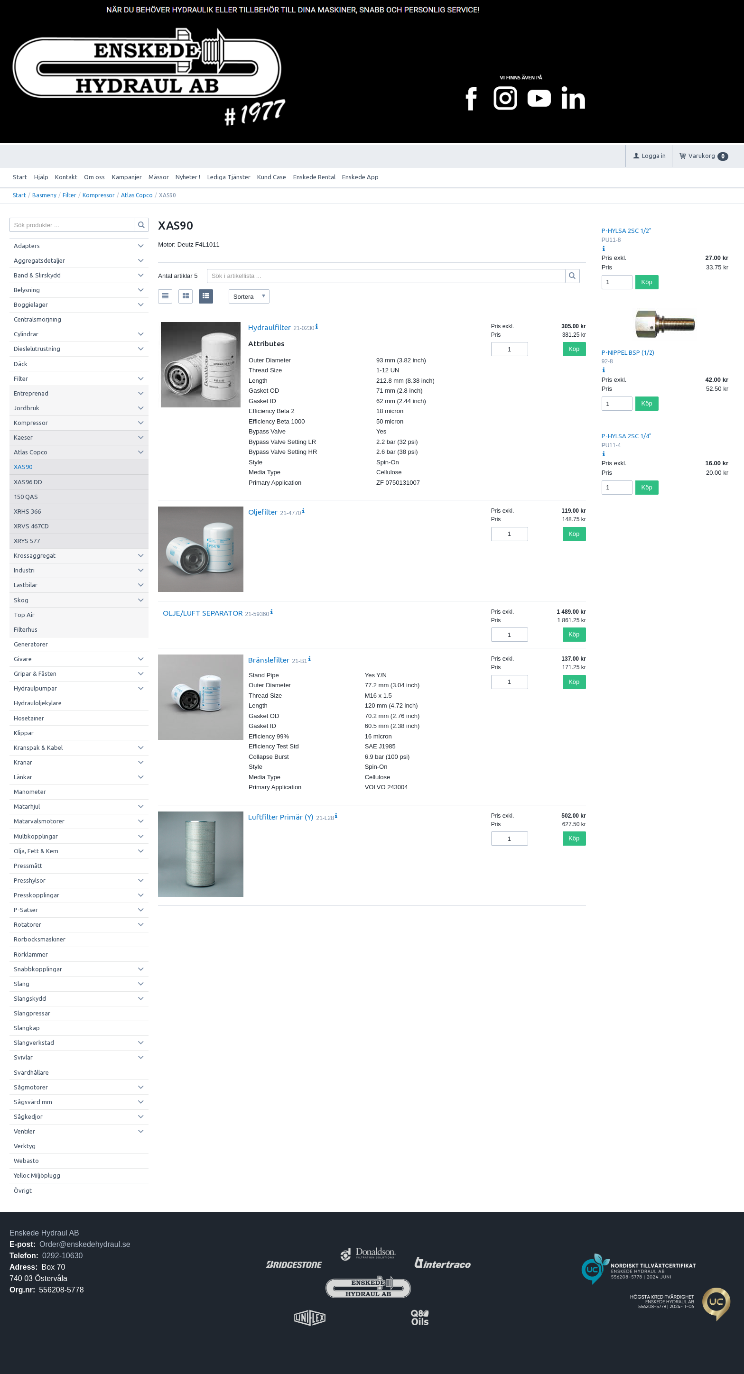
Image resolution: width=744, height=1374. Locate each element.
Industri (24, 570)
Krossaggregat (35, 555)
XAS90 (23, 466)
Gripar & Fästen (35, 673)
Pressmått (28, 865)
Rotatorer (27, 924)
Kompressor (99, 195)
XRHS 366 (27, 511)
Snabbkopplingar (38, 969)
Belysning (27, 289)
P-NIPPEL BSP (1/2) (628, 352)
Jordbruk (26, 408)
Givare (23, 658)
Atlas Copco (137, 195)
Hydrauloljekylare (38, 703)
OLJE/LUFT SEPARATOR (202, 613)
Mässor (159, 177)
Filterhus (25, 629)
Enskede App (360, 177)
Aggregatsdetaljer (39, 260)
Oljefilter (263, 511)
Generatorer (31, 644)
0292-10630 (62, 1256)
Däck (21, 363)
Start (20, 177)
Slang (21, 983)
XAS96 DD (28, 482)
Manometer (30, 791)
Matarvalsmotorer (39, 821)
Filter (69, 195)
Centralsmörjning (37, 319)
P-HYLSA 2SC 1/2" (626, 230)
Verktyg (25, 1146)
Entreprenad (31, 393)
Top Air (24, 614)
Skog (21, 600)
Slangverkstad (34, 1042)
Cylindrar (26, 334)
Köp (573, 348)
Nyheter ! (188, 177)
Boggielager (31, 304)
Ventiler (24, 1131)
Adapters (27, 245)
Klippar (24, 732)
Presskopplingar (36, 895)
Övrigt (23, 1190)
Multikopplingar (36, 836)
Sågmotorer (31, 1087)
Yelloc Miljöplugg (37, 1175)
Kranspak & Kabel (38, 747)
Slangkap (27, 1027)
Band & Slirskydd (37, 275)
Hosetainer (29, 718)
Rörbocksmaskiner (39, 939)
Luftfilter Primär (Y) (281, 816)
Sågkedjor (28, 1116)
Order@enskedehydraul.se (84, 1244)
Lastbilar (25, 584)
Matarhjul (27, 806)
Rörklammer (31, 954)
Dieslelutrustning (37, 348)
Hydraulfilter (269, 327)
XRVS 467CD (31, 526)
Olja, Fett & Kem (36, 851)
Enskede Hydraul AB (44, 1233)
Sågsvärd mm (33, 1101)
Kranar (23, 762)
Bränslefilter (268, 659)
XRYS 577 (27, 540)
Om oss (94, 177)
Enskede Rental (314, 177)
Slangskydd (30, 998)
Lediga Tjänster (229, 177)
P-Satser (26, 909)
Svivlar (23, 1057)
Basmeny (44, 195)
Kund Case (271, 177)
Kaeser (23, 437)
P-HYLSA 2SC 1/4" (626, 436)
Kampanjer (127, 177)
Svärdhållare (31, 1072)
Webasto (26, 1160)
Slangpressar (32, 1013)
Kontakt (66, 177)
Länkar (23, 777)
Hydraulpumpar (35, 688)
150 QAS (26, 496)
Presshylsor (30, 880)
